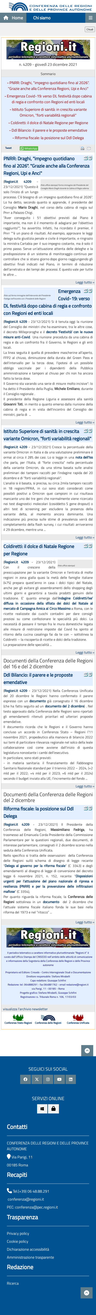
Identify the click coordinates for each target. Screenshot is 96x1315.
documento (37, 701)
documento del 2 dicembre (64, 706)
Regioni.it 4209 (17, 181)
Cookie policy (17, 1241)
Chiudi (90, 29)
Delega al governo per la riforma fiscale (35, 865)
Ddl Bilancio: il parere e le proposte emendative (49, 130)
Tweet (8, 148)
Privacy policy (18, 1233)
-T (89, 157)
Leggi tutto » (85, 282)
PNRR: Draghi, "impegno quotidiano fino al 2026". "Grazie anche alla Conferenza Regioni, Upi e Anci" (48, 85)
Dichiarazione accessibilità (28, 1249)
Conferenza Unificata (78, 1023)
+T (85, 157)
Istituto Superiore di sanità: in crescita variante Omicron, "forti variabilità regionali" (49, 112)
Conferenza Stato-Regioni (18, 1023)
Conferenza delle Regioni (48, 1023)
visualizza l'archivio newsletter (25, 1009)
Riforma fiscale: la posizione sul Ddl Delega (49, 138)
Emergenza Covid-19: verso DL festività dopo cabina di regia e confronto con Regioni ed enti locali (49, 99)
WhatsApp (31, 148)
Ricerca (13, 1283)
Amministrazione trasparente (30, 1257)
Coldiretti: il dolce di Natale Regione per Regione (49, 123)
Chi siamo (42, 17)
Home (13, 17)
